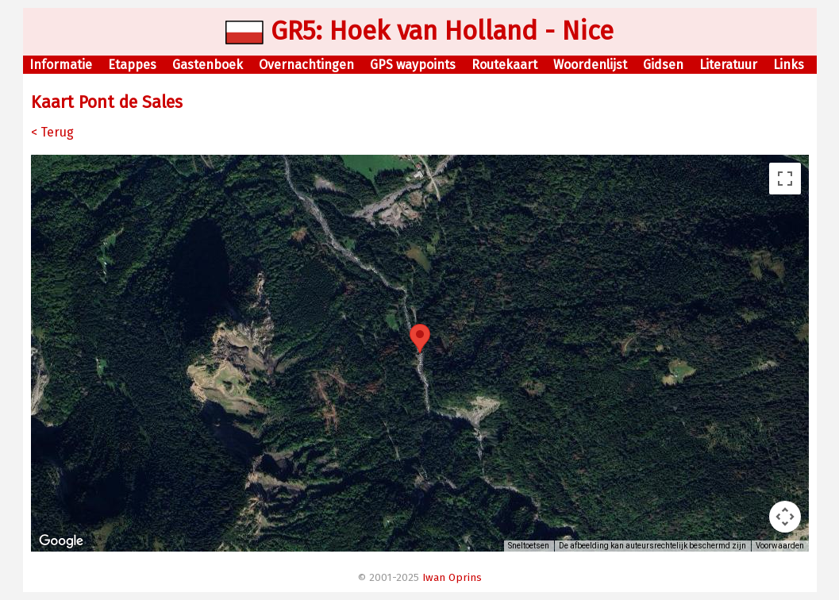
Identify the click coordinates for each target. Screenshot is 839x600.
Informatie (60, 64)
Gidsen (663, 64)
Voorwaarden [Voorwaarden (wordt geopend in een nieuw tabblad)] (780, 545)
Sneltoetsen (528, 545)
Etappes (132, 64)
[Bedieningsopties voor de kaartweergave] (785, 517)
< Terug (52, 132)
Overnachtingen (306, 64)
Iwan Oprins (452, 577)
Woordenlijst (590, 64)
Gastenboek (207, 64)
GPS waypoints (413, 64)
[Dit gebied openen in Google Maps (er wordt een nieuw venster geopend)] (61, 541)
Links (788, 64)
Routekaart (504, 64)
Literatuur (728, 64)
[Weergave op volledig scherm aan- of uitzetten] (785, 178)
